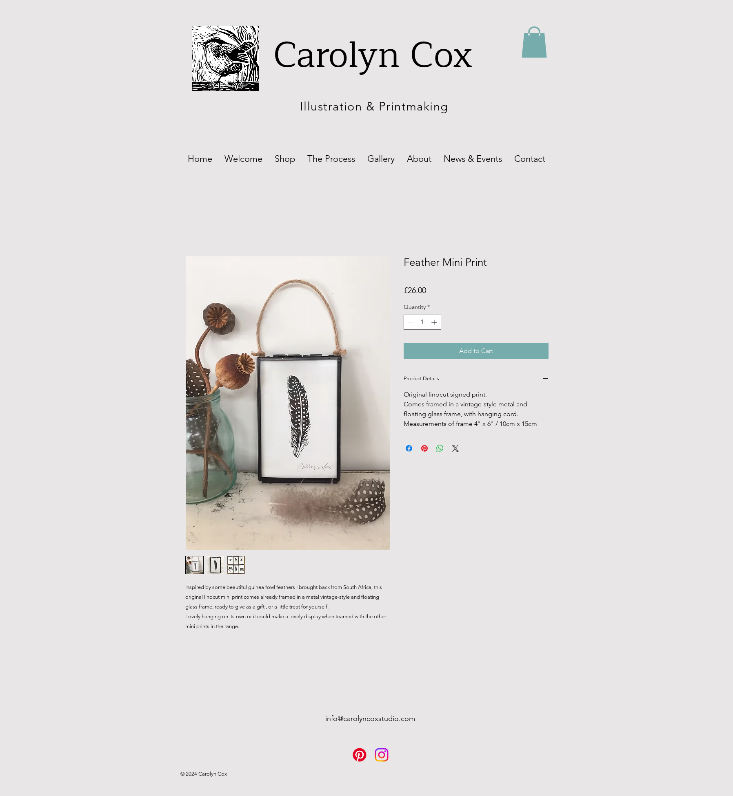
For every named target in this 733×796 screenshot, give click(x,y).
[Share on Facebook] (409, 448)
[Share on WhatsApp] (440, 448)
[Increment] (435, 322)
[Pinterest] (360, 755)
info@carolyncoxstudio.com (370, 718)
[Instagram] (382, 755)
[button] (534, 41)
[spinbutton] (422, 322)
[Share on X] (455, 448)
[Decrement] (410, 322)
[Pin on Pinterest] (424, 448)
